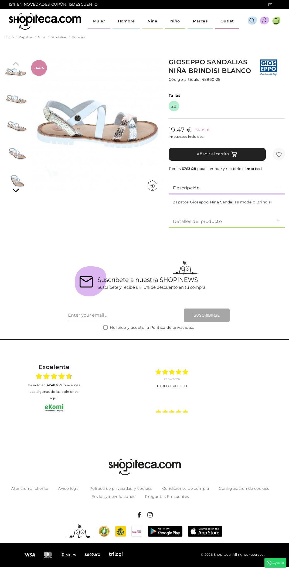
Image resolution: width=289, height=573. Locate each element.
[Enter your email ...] (119, 315)
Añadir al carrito (217, 154)
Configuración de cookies (244, 488)
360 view (152, 185)
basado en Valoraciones (54, 385)
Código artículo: (184, 79)
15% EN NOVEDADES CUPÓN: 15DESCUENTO (53, 4)
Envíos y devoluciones (113, 496)
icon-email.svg (270, 4)
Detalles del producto (226, 221)
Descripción (226, 187)
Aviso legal (69, 488)
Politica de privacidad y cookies (121, 488)
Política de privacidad (171, 327)
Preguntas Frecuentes (167, 496)
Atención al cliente (29, 488)
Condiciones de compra (185, 488)
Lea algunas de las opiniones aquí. (53, 395)
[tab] (227, 187)
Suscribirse (207, 315)
